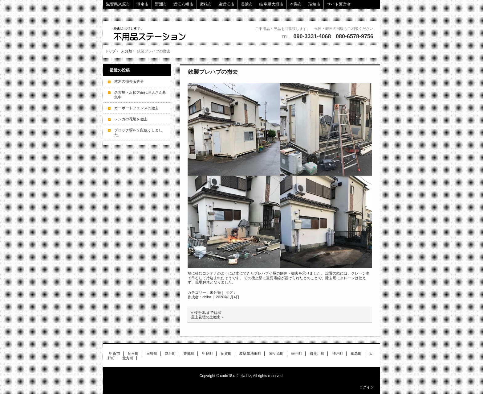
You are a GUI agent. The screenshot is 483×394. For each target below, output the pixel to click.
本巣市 (296, 4)
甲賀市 (114, 353)
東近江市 (226, 4)
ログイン (366, 387)
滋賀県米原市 (118, 4)
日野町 (151, 353)
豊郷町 (188, 353)
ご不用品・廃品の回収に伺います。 (149, 34)
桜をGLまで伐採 (207, 312)
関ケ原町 (276, 353)
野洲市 (161, 4)
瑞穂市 (314, 4)
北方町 (127, 358)
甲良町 (207, 353)
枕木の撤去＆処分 (129, 81)
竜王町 (133, 353)
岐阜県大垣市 (271, 4)
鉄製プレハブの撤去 (213, 72)
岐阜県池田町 (250, 353)
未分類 (215, 292)
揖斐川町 (317, 353)
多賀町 (226, 353)
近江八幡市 (183, 4)
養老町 (356, 353)
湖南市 (142, 4)
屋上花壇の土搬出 (206, 317)
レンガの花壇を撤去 (131, 119)
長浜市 (247, 4)
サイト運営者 (339, 4)
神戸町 (337, 353)
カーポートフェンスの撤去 (136, 108)
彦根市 (206, 4)
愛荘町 (170, 353)
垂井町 (296, 353)
